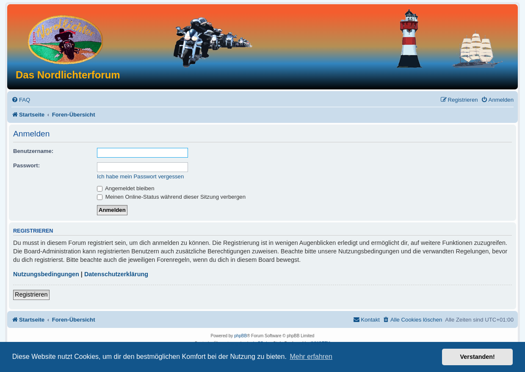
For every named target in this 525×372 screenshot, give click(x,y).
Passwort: (26, 165)
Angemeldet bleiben (126, 188)
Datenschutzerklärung (116, 274)
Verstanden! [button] (477, 356)
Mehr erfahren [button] (311, 356)
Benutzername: (33, 151)
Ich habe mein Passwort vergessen (140, 176)
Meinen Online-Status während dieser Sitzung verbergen (171, 197)
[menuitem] (20, 100)
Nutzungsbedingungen (46, 274)
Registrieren (31, 294)
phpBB (240, 335)
